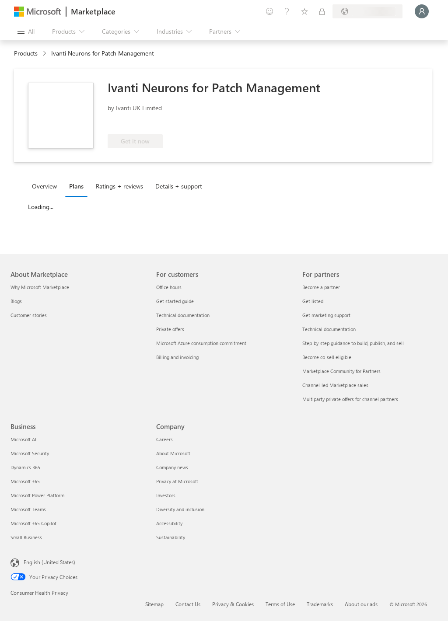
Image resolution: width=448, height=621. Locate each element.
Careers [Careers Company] (164, 439)
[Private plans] (322, 11)
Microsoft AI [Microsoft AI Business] (23, 439)
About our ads (361, 603)
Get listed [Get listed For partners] (312, 301)
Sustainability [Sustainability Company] (170, 537)
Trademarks (320, 603)
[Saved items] (305, 11)
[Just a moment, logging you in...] (422, 11)
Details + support (178, 186)
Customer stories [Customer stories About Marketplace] (28, 315)
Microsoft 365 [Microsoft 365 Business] (25, 481)
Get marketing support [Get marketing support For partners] (326, 315)
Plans (76, 186)
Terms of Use (280, 603)
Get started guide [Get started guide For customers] (175, 301)
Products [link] (26, 53)
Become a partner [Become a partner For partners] (321, 287)
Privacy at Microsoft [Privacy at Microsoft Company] (177, 481)
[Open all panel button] (26, 31)
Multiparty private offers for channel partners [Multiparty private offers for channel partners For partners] (350, 399)
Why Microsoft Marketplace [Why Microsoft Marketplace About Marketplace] (39, 287)
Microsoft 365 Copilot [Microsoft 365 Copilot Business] (33, 523)
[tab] (46, 185)
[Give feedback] (269, 11)
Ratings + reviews (119, 186)
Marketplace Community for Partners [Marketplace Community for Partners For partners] (341, 371)
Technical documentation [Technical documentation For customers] (183, 315)
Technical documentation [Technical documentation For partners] (329, 329)
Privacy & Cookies (233, 603)
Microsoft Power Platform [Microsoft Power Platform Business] (37, 495)
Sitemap (154, 603)
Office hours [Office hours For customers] (169, 287)
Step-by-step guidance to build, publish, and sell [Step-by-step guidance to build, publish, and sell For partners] (353, 343)
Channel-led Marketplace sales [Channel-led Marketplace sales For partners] (335, 385)
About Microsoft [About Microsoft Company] (173, 453)
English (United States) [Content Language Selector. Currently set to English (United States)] (49, 561)
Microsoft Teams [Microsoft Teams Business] (28, 509)
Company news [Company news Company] (172, 467)
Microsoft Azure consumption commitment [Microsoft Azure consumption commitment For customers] (201, 343)
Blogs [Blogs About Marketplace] (16, 301)
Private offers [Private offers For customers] (170, 329)
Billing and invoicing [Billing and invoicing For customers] (177, 357)
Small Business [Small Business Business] (26, 537)
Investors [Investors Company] (165, 495)
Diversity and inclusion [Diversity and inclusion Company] (180, 509)
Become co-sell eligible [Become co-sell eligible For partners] (326, 357)
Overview (44, 186)
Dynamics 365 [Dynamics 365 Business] (25, 467)
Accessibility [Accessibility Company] (169, 523)
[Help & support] (287, 11)
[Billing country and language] (367, 11)
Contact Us (187, 603)
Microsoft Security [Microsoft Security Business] (29, 453)
